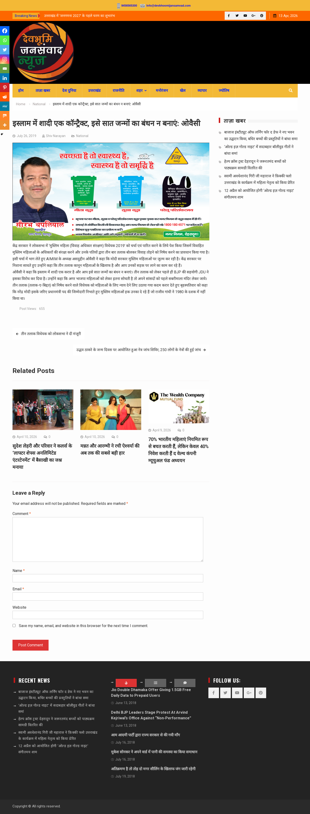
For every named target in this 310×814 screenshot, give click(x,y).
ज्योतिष (224, 90)
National (82, 136)
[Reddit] (4, 96)
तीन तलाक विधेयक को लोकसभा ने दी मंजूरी (51, 334)
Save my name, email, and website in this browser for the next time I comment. (83, 626)
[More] (4, 125)
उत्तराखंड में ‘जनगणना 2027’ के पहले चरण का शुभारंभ (79, 16)
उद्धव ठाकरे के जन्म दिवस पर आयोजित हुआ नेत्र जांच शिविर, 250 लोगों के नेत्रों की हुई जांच (138, 350)
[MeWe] (4, 106)
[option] (86, 16)
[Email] (4, 68)
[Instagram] (4, 59)
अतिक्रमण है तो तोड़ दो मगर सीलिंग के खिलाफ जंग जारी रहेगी (153, 769)
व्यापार (202, 90)
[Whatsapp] (4, 40)
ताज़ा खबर (43, 90)
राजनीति (118, 90)
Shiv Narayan (56, 136)
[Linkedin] (4, 78)
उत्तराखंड (94, 90)
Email (18, 589)
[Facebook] (4, 31)
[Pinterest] (4, 87)
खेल (183, 90)
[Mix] (4, 115)
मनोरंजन (162, 90)
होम (21, 90)
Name (18, 570)
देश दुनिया (69, 90)
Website (19, 607)
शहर (139, 90)
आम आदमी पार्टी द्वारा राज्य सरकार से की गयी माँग (145, 735)
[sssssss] (110, 239)
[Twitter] (4, 49)
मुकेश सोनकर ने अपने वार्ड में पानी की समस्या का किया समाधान (154, 752)
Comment (21, 513)
